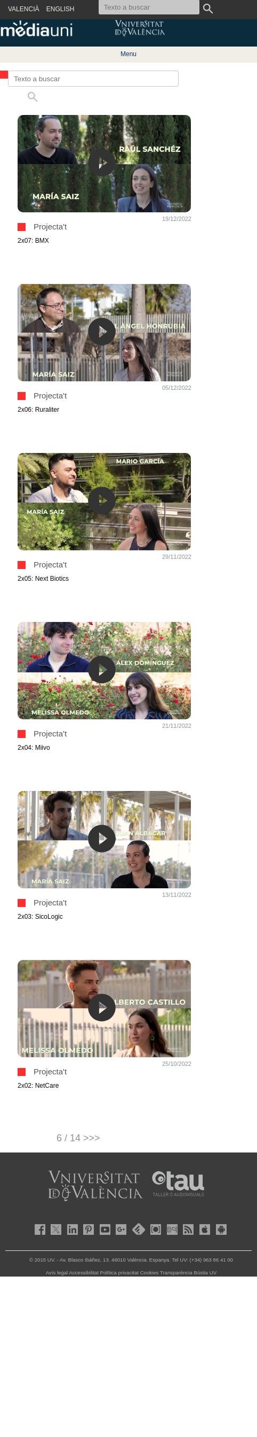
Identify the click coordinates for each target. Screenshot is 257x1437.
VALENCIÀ (23, 9)
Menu (128, 54)
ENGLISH (60, 9)
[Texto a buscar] (93, 79)
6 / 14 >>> (78, 1138)
